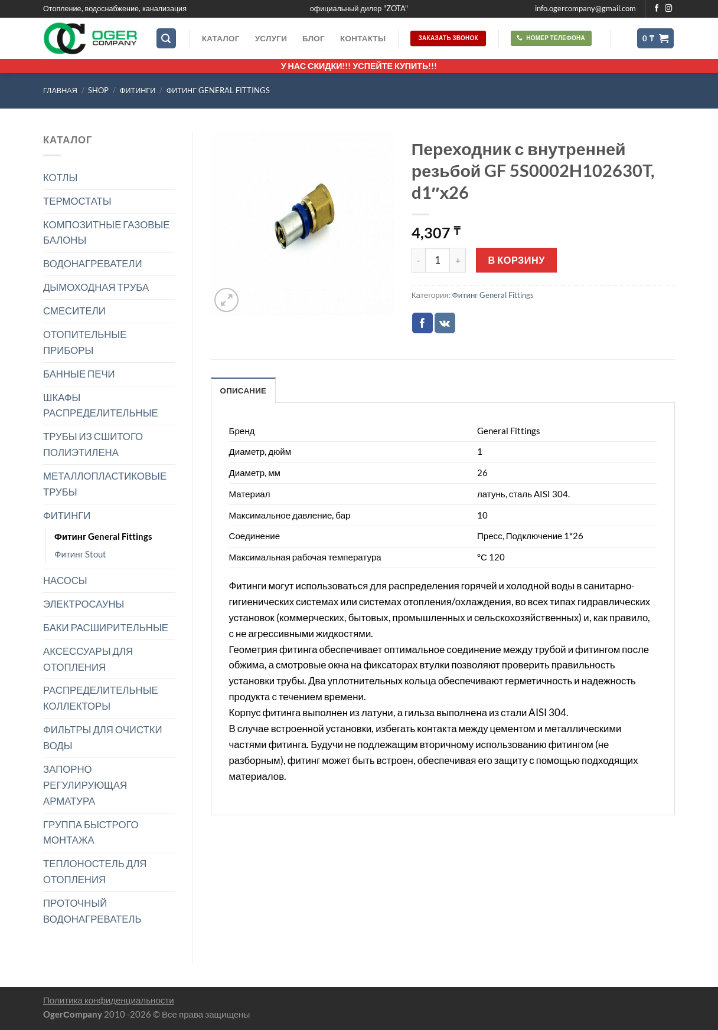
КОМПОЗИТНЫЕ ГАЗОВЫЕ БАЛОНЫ (106, 232)
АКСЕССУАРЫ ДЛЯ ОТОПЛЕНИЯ (88, 659)
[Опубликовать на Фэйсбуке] (422, 323)
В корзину (516, 259)
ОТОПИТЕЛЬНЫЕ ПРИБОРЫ (84, 342)
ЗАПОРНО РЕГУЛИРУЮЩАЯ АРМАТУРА (85, 785)
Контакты (363, 38)
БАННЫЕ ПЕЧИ (79, 374)
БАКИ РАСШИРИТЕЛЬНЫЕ (105, 627)
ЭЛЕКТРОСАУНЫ (83, 604)
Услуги (271, 38)
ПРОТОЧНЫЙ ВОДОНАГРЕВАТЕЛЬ (92, 911)
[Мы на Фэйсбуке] (657, 9)
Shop (98, 90)
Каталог (221, 38)
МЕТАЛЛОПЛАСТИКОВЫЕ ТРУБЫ (105, 484)
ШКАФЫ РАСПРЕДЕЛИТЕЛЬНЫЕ (100, 405)
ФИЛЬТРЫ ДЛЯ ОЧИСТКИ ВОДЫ (102, 737)
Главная (60, 90)
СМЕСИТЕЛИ (74, 310)
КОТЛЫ (60, 177)
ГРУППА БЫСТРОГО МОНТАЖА (91, 832)
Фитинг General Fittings (218, 90)
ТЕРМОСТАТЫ (77, 201)
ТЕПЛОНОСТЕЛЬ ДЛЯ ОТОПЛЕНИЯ (94, 871)
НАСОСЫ (65, 580)
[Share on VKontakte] (445, 323)
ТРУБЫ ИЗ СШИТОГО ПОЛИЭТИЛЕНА (93, 444)
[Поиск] (166, 38)
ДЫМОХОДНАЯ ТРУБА (96, 287)
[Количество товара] (437, 260)
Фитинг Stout (80, 554)
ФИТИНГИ (137, 90)
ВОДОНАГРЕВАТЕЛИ (92, 263)
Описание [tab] (243, 390)
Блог (313, 38)
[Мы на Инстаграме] (669, 9)
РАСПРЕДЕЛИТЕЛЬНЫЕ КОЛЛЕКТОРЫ (100, 698)
